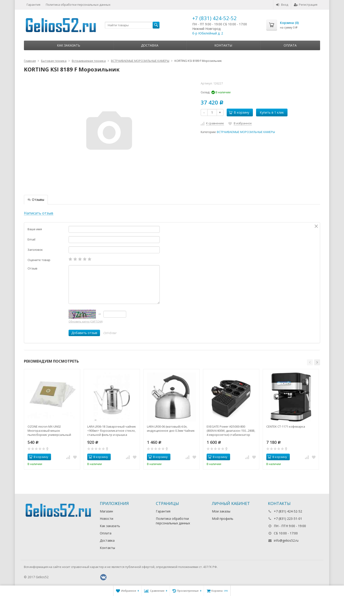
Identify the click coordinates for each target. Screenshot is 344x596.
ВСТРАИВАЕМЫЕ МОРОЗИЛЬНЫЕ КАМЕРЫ (246, 132)
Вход (282, 5)
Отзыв (32, 268)
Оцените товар (39, 260)
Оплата (290, 45)
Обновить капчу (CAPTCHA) (86, 321)
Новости (106, 518)
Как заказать (68, 45)
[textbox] (132, 25)
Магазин (106, 511)
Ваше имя (35, 229)
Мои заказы (221, 511)
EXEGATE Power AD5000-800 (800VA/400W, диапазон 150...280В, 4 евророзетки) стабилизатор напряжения (231, 430)
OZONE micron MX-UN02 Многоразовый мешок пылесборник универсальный (49, 430)
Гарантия (33, 5)
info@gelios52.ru (286, 540)
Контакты (223, 45)
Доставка (149, 45)
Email (31, 239)
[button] (310, 362)
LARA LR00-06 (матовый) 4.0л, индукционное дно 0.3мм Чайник (171, 428)
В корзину (239, 112)
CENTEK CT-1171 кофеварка (285, 426)
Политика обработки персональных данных (78, 5)
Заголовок (35, 250)
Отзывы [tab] (36, 199)
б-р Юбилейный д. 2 (207, 33)
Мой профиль (222, 518)
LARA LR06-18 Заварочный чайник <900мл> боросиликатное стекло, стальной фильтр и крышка (111, 430)
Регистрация (305, 5)
